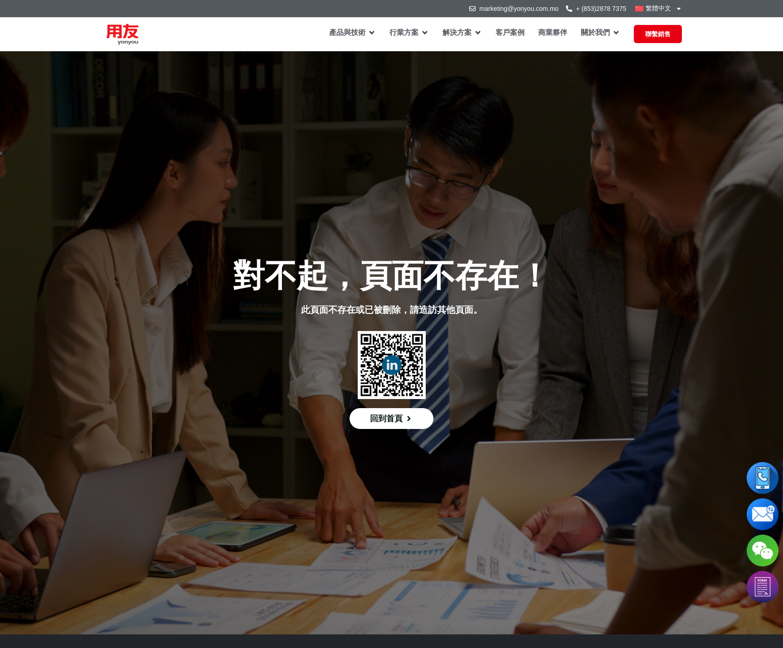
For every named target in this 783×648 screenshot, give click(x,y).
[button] (352, 32)
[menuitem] (658, 9)
